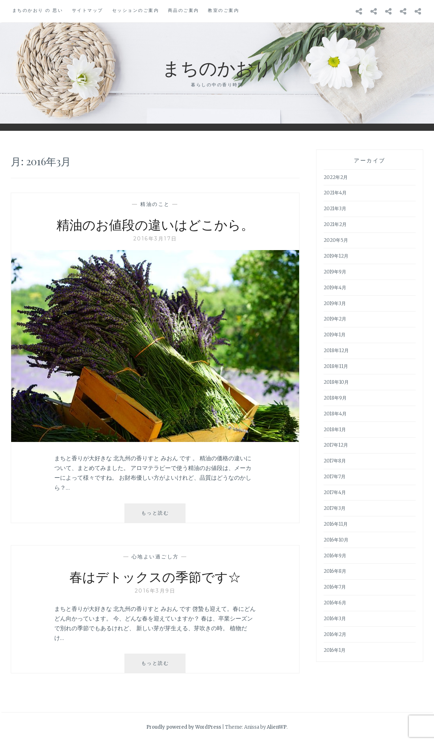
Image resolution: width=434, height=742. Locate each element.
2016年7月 (335, 587)
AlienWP (277, 727)
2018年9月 (335, 398)
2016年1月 (335, 650)
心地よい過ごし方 (155, 556)
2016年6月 (335, 603)
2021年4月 (335, 193)
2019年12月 (336, 256)
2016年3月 (335, 619)
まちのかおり (217, 67)
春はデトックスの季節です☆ (155, 576)
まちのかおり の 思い (37, 10)
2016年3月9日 (155, 590)
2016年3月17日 (155, 238)
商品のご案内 (183, 10)
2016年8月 (335, 571)
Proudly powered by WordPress (183, 727)
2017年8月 (335, 461)
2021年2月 (335, 224)
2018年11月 (336, 366)
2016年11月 (336, 524)
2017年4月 (335, 492)
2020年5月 (336, 240)
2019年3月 (335, 303)
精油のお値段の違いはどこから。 (155, 224)
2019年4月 (335, 288)
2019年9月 (335, 272)
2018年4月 (335, 414)
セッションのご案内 (135, 10)
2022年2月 (336, 177)
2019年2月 (335, 319)
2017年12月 (336, 445)
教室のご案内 (223, 10)
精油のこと (155, 204)
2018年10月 (336, 382)
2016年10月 (336, 540)
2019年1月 (335, 335)
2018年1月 (335, 430)
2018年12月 (336, 350)
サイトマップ (87, 10)
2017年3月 (335, 508)
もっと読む (160, 515)
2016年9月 (335, 556)
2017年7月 (335, 477)
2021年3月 (335, 209)
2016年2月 (335, 634)
